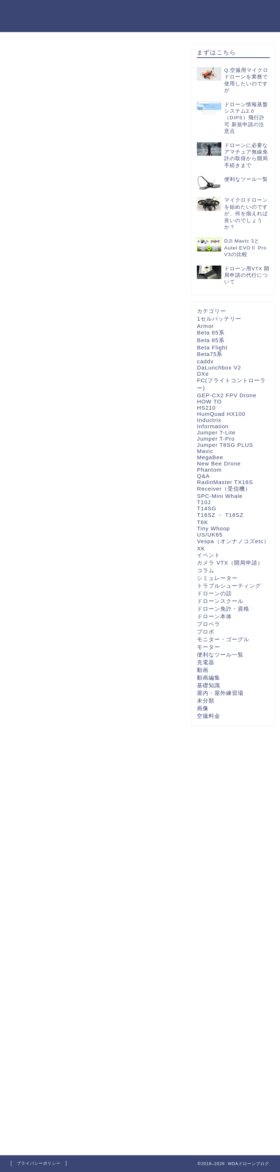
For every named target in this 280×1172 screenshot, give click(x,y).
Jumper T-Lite (216, 432)
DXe (203, 374)
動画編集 (208, 677)
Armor (205, 326)
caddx (205, 361)
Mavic (205, 451)
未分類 (205, 700)
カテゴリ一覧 (189, 11)
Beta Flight (212, 347)
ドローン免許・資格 (223, 609)
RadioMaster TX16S (225, 482)
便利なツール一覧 (220, 654)
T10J (204, 502)
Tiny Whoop (213, 528)
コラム (205, 570)
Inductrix (209, 420)
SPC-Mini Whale (219, 496)
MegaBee (210, 457)
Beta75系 (209, 354)
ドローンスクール (220, 601)
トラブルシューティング (229, 586)
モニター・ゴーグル (223, 639)
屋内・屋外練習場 (220, 693)
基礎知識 (208, 685)
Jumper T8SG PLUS (225, 445)
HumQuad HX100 (221, 414)
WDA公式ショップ (242, 11)
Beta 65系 (210, 332)
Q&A (203, 476)
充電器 (205, 662)
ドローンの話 (214, 593)
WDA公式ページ (139, 11)
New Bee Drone (219, 463)
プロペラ (208, 624)
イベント (208, 555)
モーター (208, 647)
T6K (202, 522)
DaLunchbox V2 (219, 367)
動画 (203, 670)
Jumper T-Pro (216, 439)
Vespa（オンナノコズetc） (233, 541)
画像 (203, 708)
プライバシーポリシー (39, 1163)
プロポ (205, 631)
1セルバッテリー (219, 319)
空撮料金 (208, 716)
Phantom (209, 470)
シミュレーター (217, 578)
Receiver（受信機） (224, 489)
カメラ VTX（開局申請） (230, 563)
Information (213, 426)
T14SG (206, 508)
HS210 (206, 408)
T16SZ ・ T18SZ (220, 515)
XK (201, 548)
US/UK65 (209, 534)
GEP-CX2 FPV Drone (226, 395)
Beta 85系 (210, 340)
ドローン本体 (214, 616)
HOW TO (209, 401)
